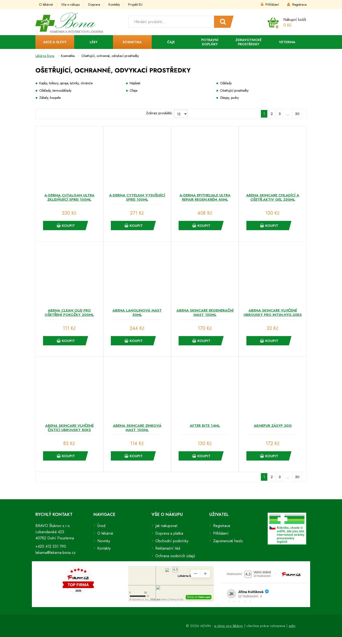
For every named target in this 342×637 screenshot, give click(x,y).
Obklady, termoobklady (55, 90)
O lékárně (46, 4)
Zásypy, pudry (229, 97)
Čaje (171, 42)
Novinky (103, 541)
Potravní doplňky (209, 42)
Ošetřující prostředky (234, 90)
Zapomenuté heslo (228, 541)
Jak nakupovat (166, 525)
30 (297, 113)
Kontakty (114, 4)
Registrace (297, 4)
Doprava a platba (169, 533)
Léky (94, 42)
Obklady (226, 83)
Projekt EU (135, 4)
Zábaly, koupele (50, 97)
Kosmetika (132, 42)
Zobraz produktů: (159, 113)
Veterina (287, 42)
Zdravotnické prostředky (248, 42)
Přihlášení (270, 4)
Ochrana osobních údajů (175, 556)
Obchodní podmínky (171, 541)
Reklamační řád (167, 548)
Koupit (66, 225)
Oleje (133, 90)
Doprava (94, 4)
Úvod (101, 525)
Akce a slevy (54, 42)
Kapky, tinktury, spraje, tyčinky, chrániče (66, 83)
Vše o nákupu (70, 4)
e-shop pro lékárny (228, 625)
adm (292, 625)
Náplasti (135, 83)
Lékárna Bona (44, 55)
